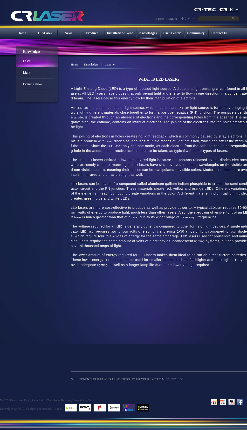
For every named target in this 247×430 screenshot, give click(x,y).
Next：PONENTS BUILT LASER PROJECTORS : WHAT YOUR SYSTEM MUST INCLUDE (127, 379)
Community (196, 33)
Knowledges (148, 33)
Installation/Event (120, 33)
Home (21, 33)
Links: (58, 408)
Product (92, 33)
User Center (172, 33)
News (68, 33)
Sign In (172, 18)
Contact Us (219, 33)
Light (26, 72)
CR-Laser (45, 33)
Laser (26, 61)
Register (159, 18)
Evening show (32, 84)
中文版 (185, 18)
